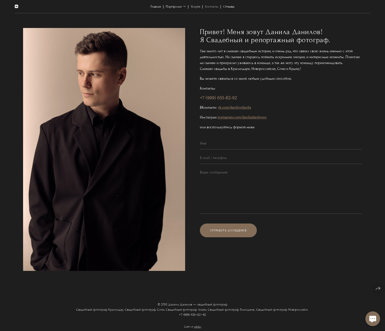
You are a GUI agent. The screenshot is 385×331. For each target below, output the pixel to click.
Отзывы (228, 7)
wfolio (197, 329)
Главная (156, 7)
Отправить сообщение (228, 230)
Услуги (195, 7)
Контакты (211, 7)
